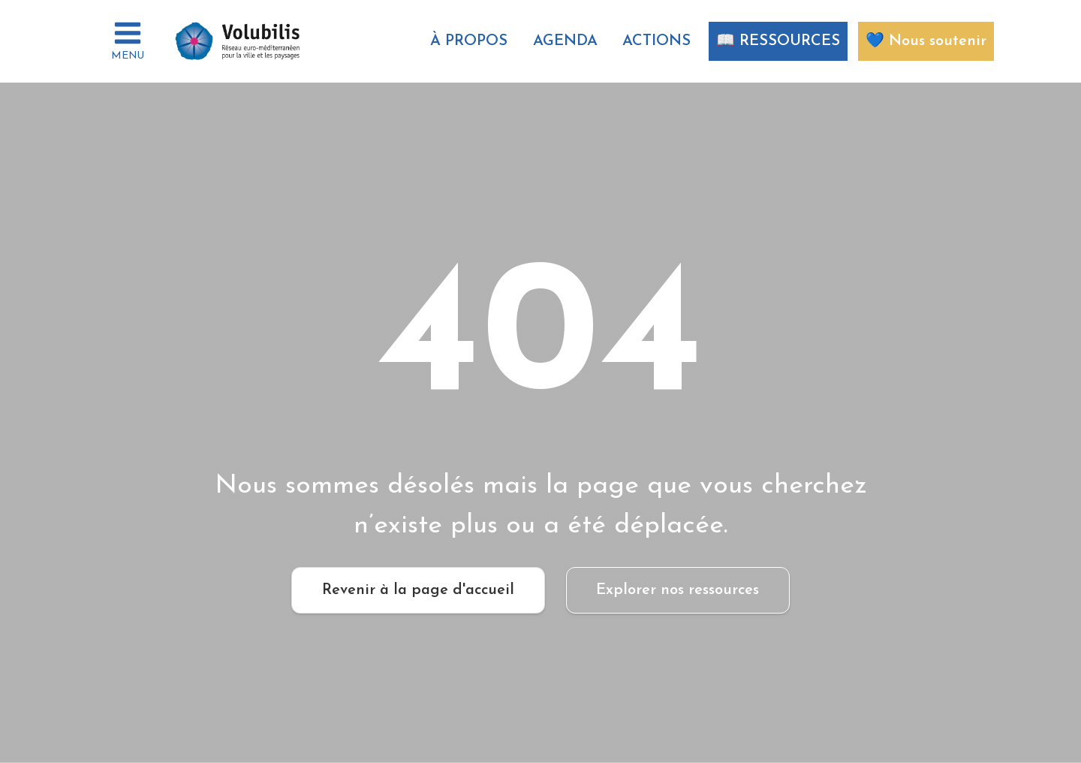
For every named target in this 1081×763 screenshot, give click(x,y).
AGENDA (565, 41)
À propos (468, 41)
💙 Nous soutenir (926, 41)
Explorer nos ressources (677, 590)
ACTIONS (656, 41)
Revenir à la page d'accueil (418, 590)
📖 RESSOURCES (778, 41)
